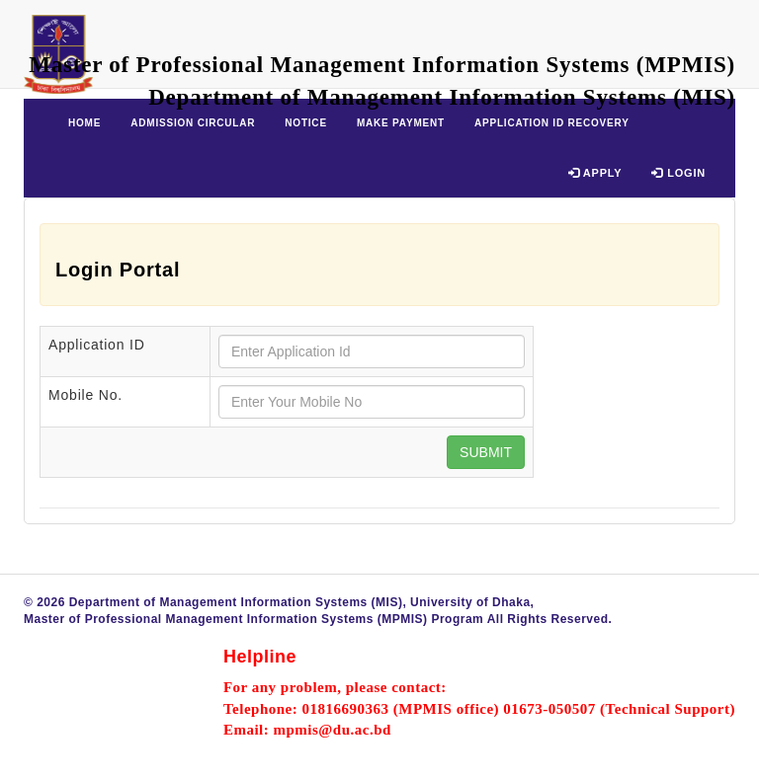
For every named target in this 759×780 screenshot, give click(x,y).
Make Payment (401, 122)
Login (678, 173)
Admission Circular (192, 122)
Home (84, 122)
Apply (595, 173)
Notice (306, 122)
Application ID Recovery (552, 122)
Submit (486, 452)
